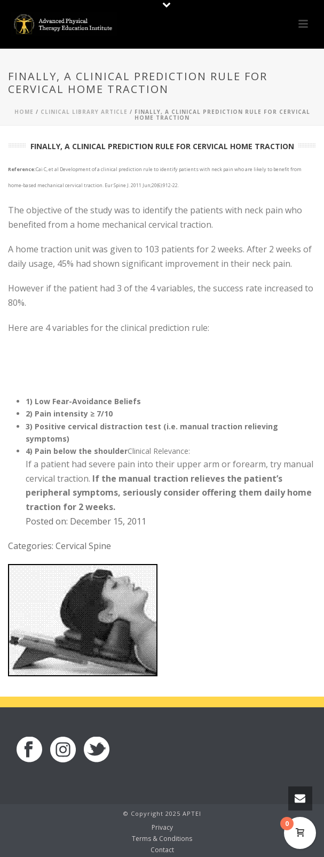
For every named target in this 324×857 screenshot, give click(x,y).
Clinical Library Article (84, 111)
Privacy (162, 827)
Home (24, 111)
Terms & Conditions (162, 839)
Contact (162, 850)
